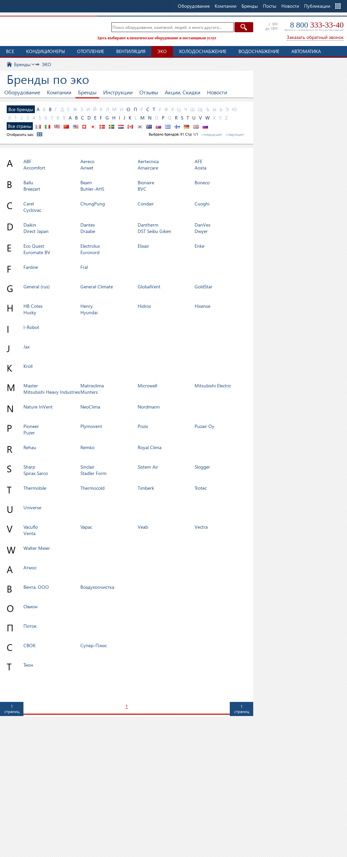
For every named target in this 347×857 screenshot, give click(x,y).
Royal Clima (149, 447)
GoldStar (203, 286)
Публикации (317, 6)
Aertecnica (148, 161)
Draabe (87, 231)
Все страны (19, 126)
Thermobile (34, 488)
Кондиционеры (45, 51)
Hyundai (88, 312)
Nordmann (149, 406)
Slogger (202, 467)
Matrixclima (92, 385)
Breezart (31, 189)
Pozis (143, 426)
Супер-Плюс (93, 645)
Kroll (27, 366)
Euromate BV (36, 252)
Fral (84, 267)
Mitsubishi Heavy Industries (51, 392)
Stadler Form (93, 473)
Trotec (201, 488)
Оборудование (22, 92)
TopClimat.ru (47, 30)
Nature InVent (38, 406)
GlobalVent (149, 286)
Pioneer (31, 426)
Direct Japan (36, 231)
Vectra (201, 527)
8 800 (317, 24)
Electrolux (90, 246)
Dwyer (201, 231)
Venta (29, 533)
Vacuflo (30, 527)
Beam (86, 182)
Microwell (147, 385)
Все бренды (20, 109)
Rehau (29, 447)
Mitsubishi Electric (213, 385)
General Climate (96, 286)
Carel (28, 203)
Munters (89, 392)
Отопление (90, 51)
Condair (146, 203)
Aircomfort (34, 167)
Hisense (202, 306)
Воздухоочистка (97, 587)
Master (30, 385)
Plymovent (91, 426)
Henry (86, 306)
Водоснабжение (258, 51)
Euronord (89, 252)
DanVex (202, 225)
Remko (87, 447)
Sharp (29, 467)
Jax (26, 346)
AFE (198, 161)
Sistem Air (148, 467)
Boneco (202, 182)
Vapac (86, 527)
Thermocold (92, 488)
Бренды (87, 92)
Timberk (146, 488)
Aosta (200, 167)
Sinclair (87, 467)
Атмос (30, 567)
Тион (28, 665)
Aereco (87, 161)
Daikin (29, 225)
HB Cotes (33, 306)
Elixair (143, 246)
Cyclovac (32, 210)
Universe (32, 507)
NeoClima (90, 406)
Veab (143, 527)
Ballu (28, 182)
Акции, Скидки (182, 92)
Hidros (144, 306)
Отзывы (148, 92)
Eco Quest (33, 246)
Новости (290, 6)
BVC (142, 189)
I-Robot (31, 327)
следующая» (235, 134)
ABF (27, 161)
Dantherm (148, 225)
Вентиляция (130, 51)
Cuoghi (202, 203)
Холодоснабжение (202, 51)
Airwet (86, 167)
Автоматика (306, 51)
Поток (30, 626)
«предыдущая (211, 134)
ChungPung (92, 203)
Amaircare (148, 167)
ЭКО (162, 51)
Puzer (29, 432)
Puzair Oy (204, 426)
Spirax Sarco (35, 473)
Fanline (30, 267)
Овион (30, 606)
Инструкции (118, 92)
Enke (199, 246)
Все (10, 51)
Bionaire (146, 182)
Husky (29, 312)
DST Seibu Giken (154, 231)
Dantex (87, 225)
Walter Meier (36, 548)
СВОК (29, 645)
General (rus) (36, 286)
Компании (59, 92)
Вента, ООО (36, 587)
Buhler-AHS (92, 189)
